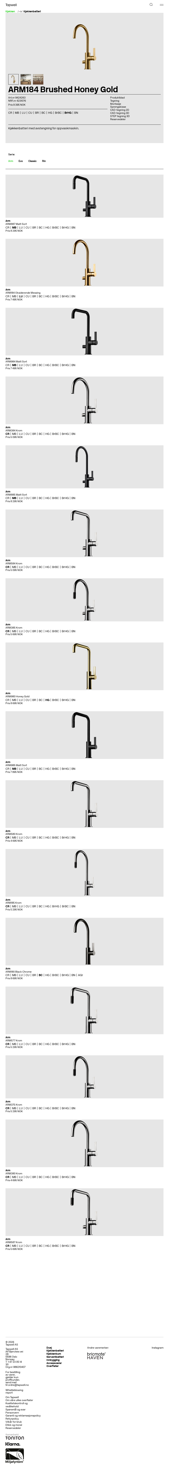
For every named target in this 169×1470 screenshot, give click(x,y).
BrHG (67, 112)
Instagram (157, 1347)
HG (50, 112)
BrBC (58, 112)
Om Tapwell (12, 1397)
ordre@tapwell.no (18, 1385)
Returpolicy (12, 1418)
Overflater (52, 1366)
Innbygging (53, 1360)
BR (37, 112)
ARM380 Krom (14, 1173)
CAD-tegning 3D (119, 113)
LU (24, 112)
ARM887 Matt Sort (16, 224)
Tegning (114, 100)
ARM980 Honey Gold (17, 696)
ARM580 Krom (14, 834)
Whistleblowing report (14, 1391)
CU (30, 112)
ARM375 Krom (14, 1104)
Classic (32, 161)
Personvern (12, 1412)
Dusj (49, 1347)
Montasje (115, 103)
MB (17, 112)
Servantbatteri (55, 1356)
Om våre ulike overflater (19, 1400)
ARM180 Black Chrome (19, 971)
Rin (44, 161)
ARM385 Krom (14, 627)
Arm (10, 161)
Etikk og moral (14, 1425)
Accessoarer (54, 1363)
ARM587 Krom (14, 1242)
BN (76, 112)
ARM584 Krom (14, 563)
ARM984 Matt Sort (16, 361)
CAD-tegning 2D (119, 110)
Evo (21, 161)
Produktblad (117, 97)
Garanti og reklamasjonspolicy (23, 1415)
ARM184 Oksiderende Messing (23, 292)
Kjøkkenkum (53, 1353)
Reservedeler (118, 119)
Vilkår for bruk (14, 1421)
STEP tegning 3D (120, 116)
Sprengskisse (118, 106)
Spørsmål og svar (16, 1409)
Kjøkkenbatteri (32, 11)
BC (43, 112)
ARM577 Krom (14, 1040)
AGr (80, 975)
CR (10, 112)
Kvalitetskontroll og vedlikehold (17, 1405)
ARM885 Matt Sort (16, 494)
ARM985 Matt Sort (16, 765)
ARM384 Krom (14, 430)
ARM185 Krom (13, 902)
